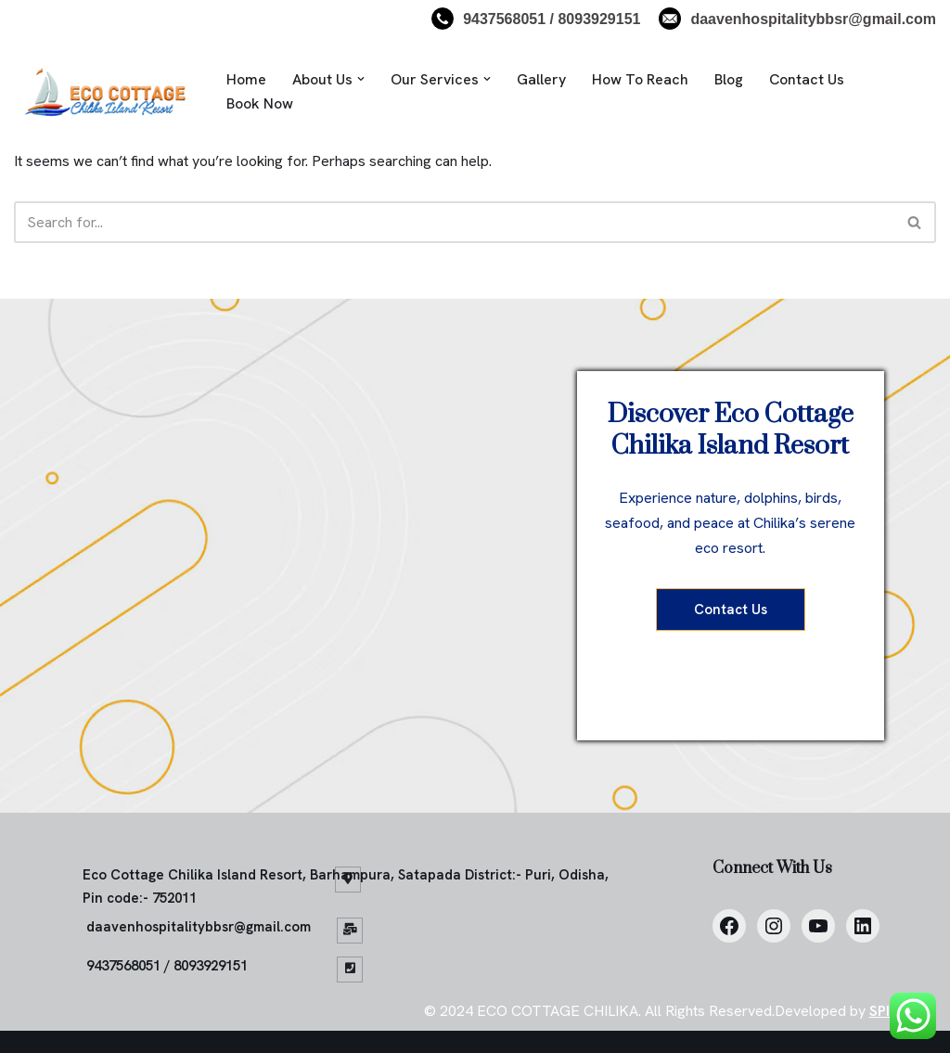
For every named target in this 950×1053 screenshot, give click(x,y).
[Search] (454, 222)
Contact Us (806, 79)
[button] (361, 79)
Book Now (259, 103)
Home (246, 79)
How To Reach (640, 79)
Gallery (541, 79)
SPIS (883, 1011)
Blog (728, 79)
